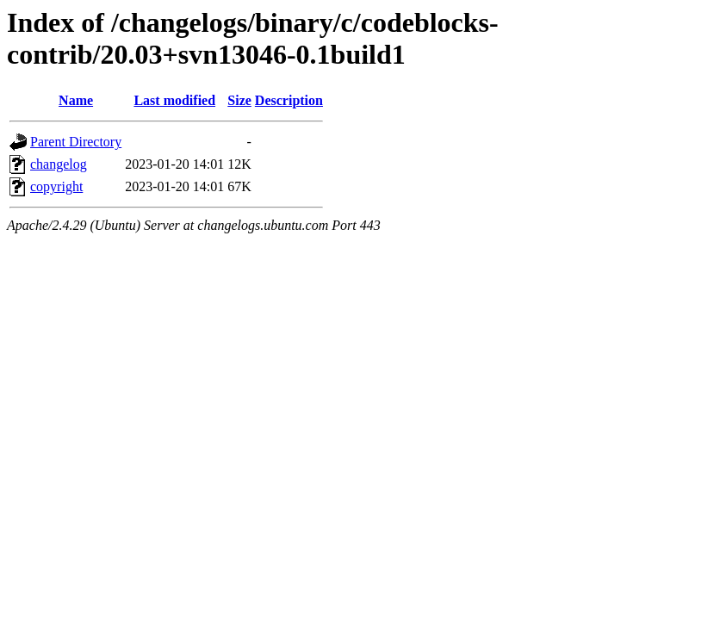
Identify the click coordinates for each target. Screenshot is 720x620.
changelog (58, 164)
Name (76, 100)
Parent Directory (75, 141)
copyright (56, 186)
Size (239, 100)
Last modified (174, 100)
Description (289, 100)
